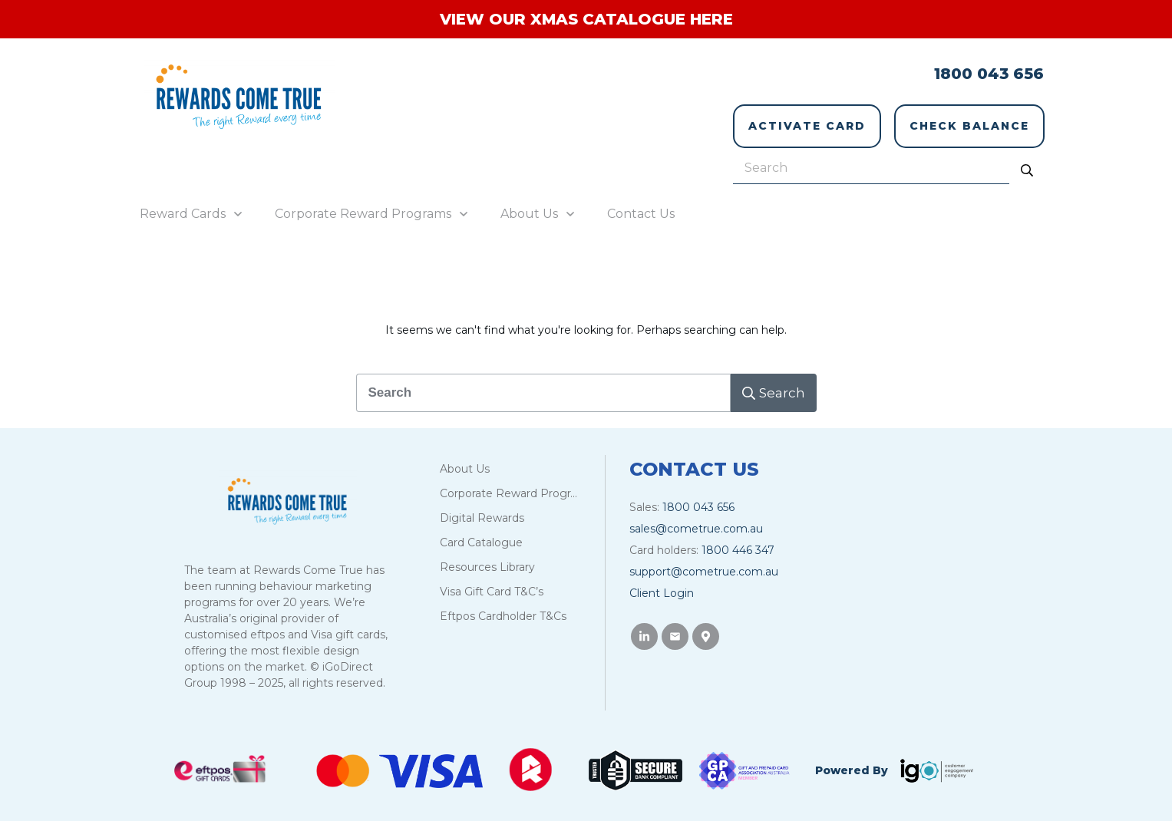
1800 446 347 (738, 541)
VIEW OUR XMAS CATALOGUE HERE (586, 19)
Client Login (661, 584)
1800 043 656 (989, 73)
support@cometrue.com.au (703, 562)
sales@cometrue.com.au (696, 519)
